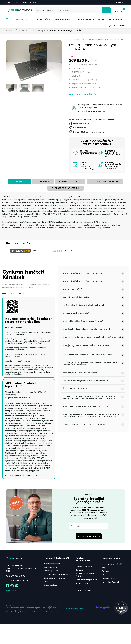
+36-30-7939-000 (81, 123)
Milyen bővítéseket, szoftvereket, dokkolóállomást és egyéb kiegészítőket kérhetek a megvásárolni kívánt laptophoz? (91, 415)
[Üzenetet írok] (71, 127)
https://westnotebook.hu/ (15, 456)
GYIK (8, 2)
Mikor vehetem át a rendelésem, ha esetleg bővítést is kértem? (92, 337)
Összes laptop (22, 30)
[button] (93, 273)
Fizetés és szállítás (20, 2)
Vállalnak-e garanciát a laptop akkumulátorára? (85, 406)
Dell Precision (75, 39)
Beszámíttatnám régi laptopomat (89, 132)
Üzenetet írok (79, 127)
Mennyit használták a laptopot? (77, 297)
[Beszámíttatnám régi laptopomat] (71, 132)
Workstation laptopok (39, 30)
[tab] (19, 181)
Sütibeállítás (11, 590)
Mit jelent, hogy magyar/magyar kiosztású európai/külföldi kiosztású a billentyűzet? (90, 363)
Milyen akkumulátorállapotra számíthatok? (83, 321)
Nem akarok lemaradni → (88, 536)
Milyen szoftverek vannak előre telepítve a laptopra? (87, 355)
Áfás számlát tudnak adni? (75, 388)
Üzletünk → (120, 2)
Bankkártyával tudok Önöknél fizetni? (80, 372)
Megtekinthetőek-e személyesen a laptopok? (83, 273)
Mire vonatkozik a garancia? (76, 313)
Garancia (34, 2)
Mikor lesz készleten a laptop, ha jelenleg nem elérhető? (88, 329)
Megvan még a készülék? (74, 289)
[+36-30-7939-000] (70, 123)
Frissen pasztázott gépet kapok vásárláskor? (84, 424)
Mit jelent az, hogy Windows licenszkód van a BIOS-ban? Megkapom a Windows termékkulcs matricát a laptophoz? (90, 397)
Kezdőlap (10, 30)
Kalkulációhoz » (92, 111)
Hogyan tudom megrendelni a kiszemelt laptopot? (86, 380)
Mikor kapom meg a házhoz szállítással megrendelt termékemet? (86, 346)
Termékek (99, 39)
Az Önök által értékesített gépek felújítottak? (84, 305)
